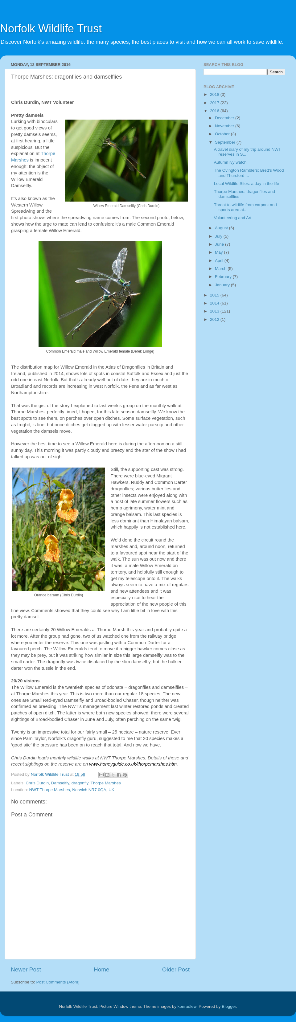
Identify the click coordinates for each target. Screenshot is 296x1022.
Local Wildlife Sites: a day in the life (246, 183)
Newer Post (26, 969)
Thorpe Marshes (105, 783)
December (225, 118)
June (220, 244)
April (219, 260)
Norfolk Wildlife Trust (51, 28)
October (223, 134)
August (222, 228)
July (219, 236)
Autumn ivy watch (230, 162)
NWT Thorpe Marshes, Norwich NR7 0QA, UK (71, 789)
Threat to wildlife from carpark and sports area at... (245, 207)
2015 (215, 295)
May (219, 252)
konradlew (187, 1006)
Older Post (176, 969)
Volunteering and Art (233, 217)
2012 (215, 319)
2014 (215, 303)
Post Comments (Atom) (58, 982)
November (225, 126)
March (221, 268)
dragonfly (80, 783)
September (225, 142)
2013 (215, 311)
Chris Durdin (37, 783)
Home (101, 969)
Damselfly (60, 783)
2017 (215, 102)
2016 (215, 110)
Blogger (229, 1006)
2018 (215, 94)
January (223, 285)
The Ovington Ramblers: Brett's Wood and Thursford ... (249, 173)
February (224, 276)
